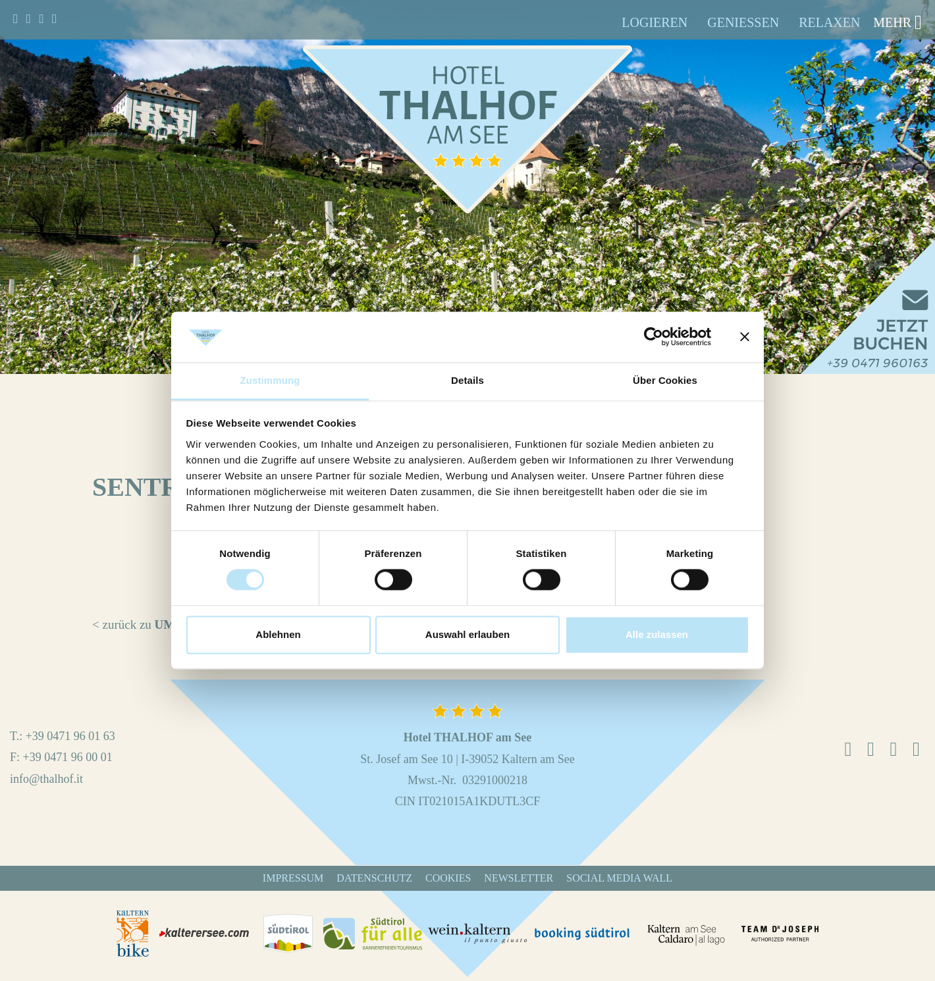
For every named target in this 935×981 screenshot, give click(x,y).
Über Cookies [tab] (665, 380)
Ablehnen (277, 634)
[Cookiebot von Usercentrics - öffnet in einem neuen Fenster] (653, 337)
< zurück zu (161, 624)
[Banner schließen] (744, 337)
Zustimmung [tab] (270, 380)
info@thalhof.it (46, 778)
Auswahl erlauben (467, 634)
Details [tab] (467, 380)
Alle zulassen (657, 634)
